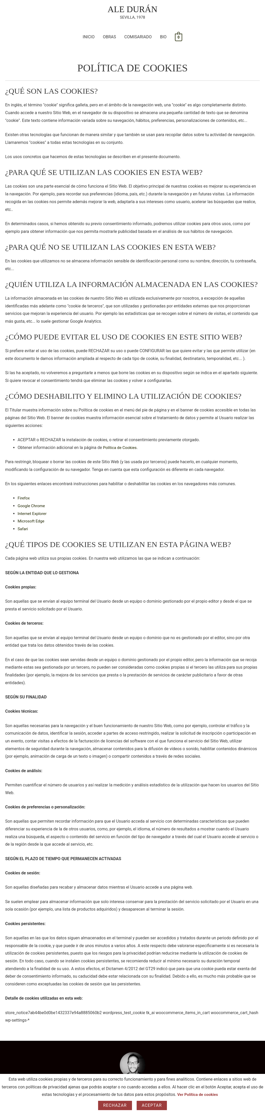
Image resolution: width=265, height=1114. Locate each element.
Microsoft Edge (32, 521)
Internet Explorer (33, 513)
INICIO (89, 37)
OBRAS (109, 37)
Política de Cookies (120, 447)
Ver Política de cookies (197, 1094)
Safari (23, 529)
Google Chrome (32, 506)
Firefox (24, 498)
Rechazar (115, 1105)
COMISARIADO (138, 37)
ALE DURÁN (132, 9)
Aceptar (152, 1105)
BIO (163, 37)
